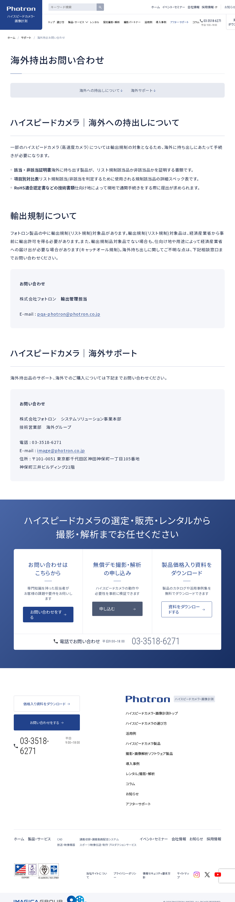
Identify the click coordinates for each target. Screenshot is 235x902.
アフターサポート (179, 22)
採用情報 (208, 7)
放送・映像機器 (66, 845)
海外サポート (142, 90)
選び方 (60, 22)
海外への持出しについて (99, 90)
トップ (51, 22)
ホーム (155, 7)
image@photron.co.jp (61, 450)
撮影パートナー (132, 22)
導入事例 (161, 22)
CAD (59, 839)
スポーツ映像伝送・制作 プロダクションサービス (108, 845)
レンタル (94, 22)
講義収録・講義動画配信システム (99, 839)
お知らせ (196, 839)
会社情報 (193, 7)
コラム (196, 22)
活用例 (148, 22)
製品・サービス (76, 22)
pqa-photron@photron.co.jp (68, 314)
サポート (26, 37)
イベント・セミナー (173, 7)
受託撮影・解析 (111, 22)
